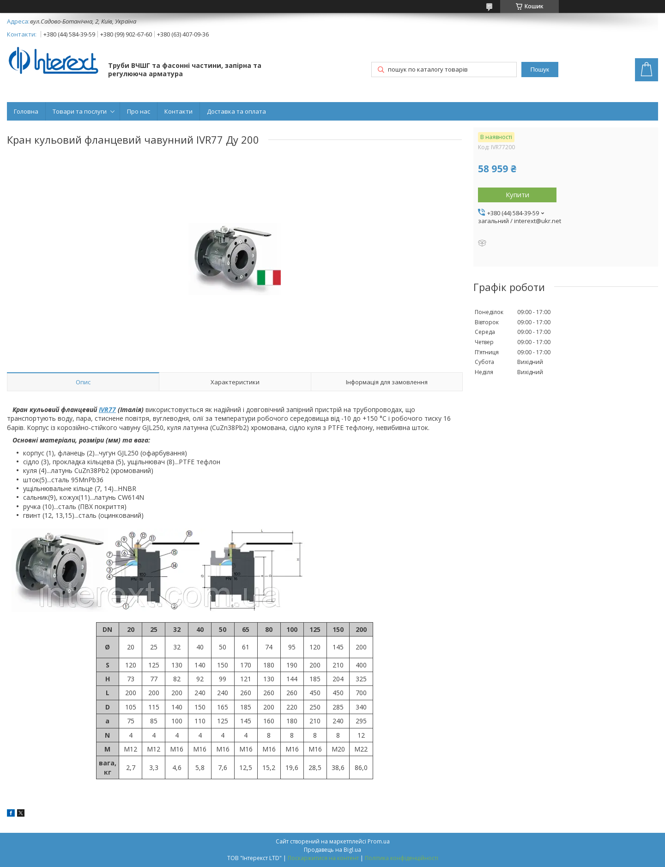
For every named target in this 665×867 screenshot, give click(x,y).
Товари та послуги (80, 111)
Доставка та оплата (236, 111)
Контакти (178, 111)
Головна (26, 111)
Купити (517, 194)
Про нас (138, 111)
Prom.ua (379, 841)
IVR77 (107, 409)
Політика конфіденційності (401, 858)
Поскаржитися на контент (323, 858)
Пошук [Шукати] (540, 69)
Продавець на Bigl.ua (332, 850)
